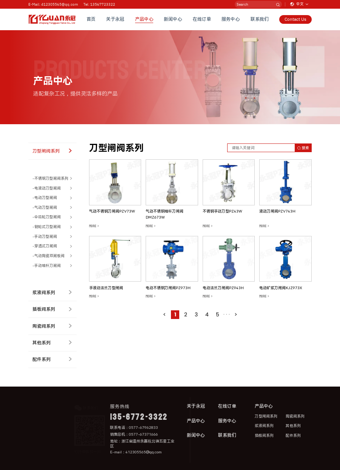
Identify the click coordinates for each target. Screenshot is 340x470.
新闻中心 (173, 19)
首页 (90, 19)
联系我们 (260, 19)
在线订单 (202, 19)
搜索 (303, 148)
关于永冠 (115, 19)
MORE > (94, 226)
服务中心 (231, 19)
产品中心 (144, 19)
